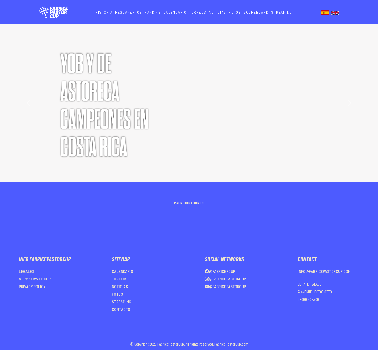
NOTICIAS (217, 12)
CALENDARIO (175, 12)
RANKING (153, 12)
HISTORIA (104, 12)
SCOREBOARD (256, 12)
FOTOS (235, 12)
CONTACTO (121, 309)
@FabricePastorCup (225, 278)
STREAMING (281, 12)
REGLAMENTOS (128, 12)
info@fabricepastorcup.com (324, 271)
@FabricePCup (220, 271)
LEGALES (26, 271)
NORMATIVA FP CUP (35, 278)
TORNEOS (197, 12)
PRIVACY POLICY (32, 286)
